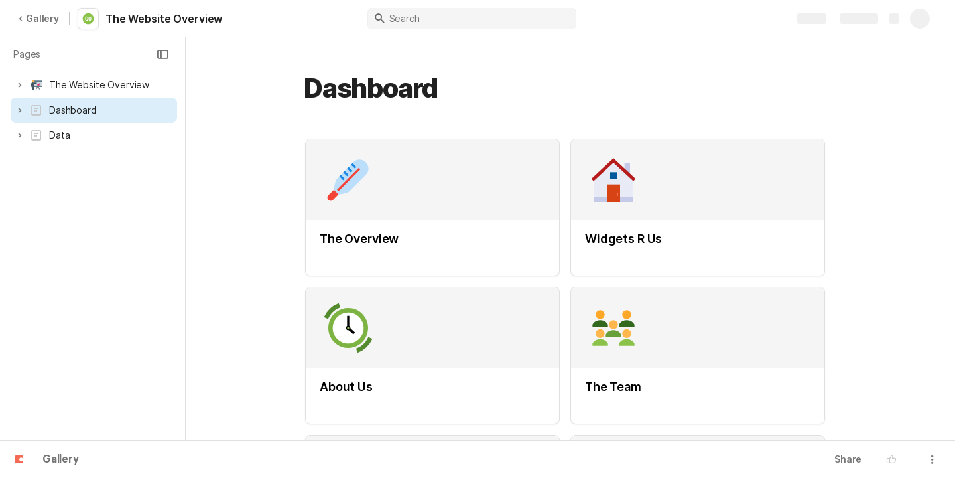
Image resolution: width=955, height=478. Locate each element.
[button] (162, 54)
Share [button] (847, 459)
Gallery (38, 18)
